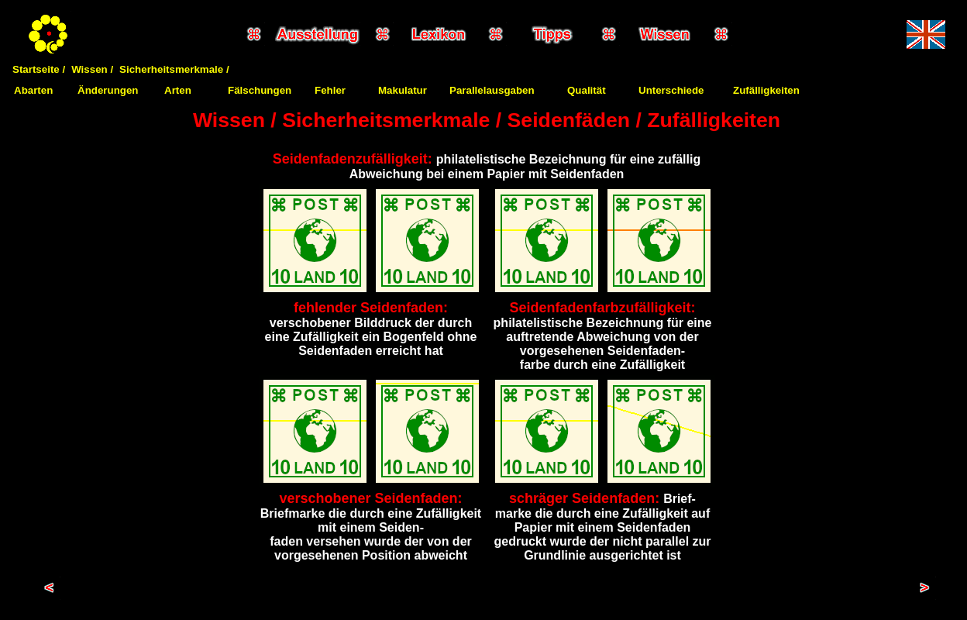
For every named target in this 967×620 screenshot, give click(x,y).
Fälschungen (259, 90)
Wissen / (92, 69)
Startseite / (38, 69)
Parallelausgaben (492, 90)
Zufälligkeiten (766, 90)
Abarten (33, 90)
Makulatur (402, 90)
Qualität (586, 90)
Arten (177, 90)
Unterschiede (671, 90)
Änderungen (108, 90)
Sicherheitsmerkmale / (174, 69)
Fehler (330, 90)
